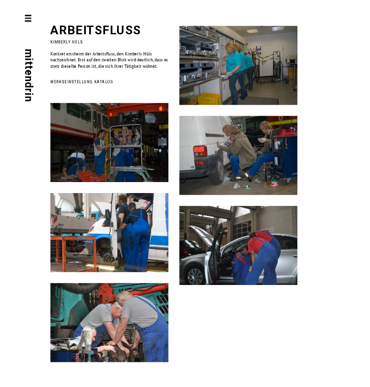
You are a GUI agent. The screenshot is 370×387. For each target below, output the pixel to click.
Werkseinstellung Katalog (81, 81)
